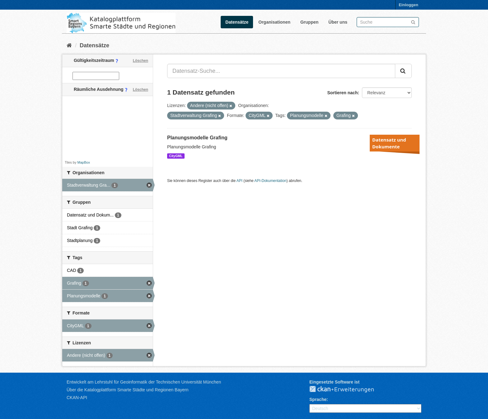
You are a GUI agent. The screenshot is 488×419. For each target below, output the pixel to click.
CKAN (346, 389)
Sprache (317, 399)
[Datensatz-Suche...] (281, 71)
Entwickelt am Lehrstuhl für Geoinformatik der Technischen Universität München (144, 381)
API (239, 181)
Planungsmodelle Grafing (197, 137)
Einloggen (408, 4)
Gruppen (309, 22)
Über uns (337, 22)
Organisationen (274, 22)
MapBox (83, 162)
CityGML (175, 156)
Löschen (140, 60)
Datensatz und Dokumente (389, 143)
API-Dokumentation (270, 181)
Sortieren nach (342, 92)
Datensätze (236, 22)
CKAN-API (77, 397)
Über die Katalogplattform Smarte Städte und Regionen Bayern (127, 389)
